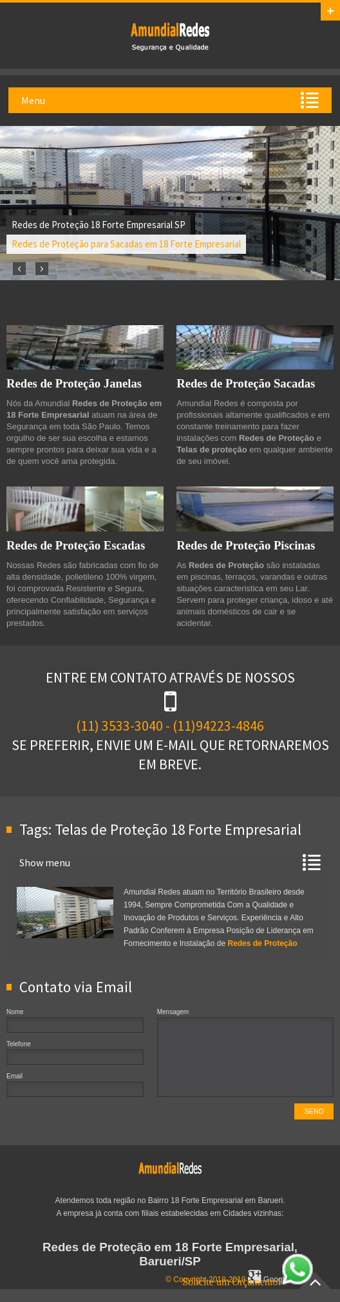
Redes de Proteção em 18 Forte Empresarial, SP (170, 36)
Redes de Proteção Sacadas (245, 383)
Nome (15, 1011)
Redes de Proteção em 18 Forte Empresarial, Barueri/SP (170, 1254)
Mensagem (173, 1011)
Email (14, 1076)
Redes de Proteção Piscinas (245, 545)
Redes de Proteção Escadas (75, 545)
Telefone (18, 1044)
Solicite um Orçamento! (248, 1281)
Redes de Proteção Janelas (74, 383)
